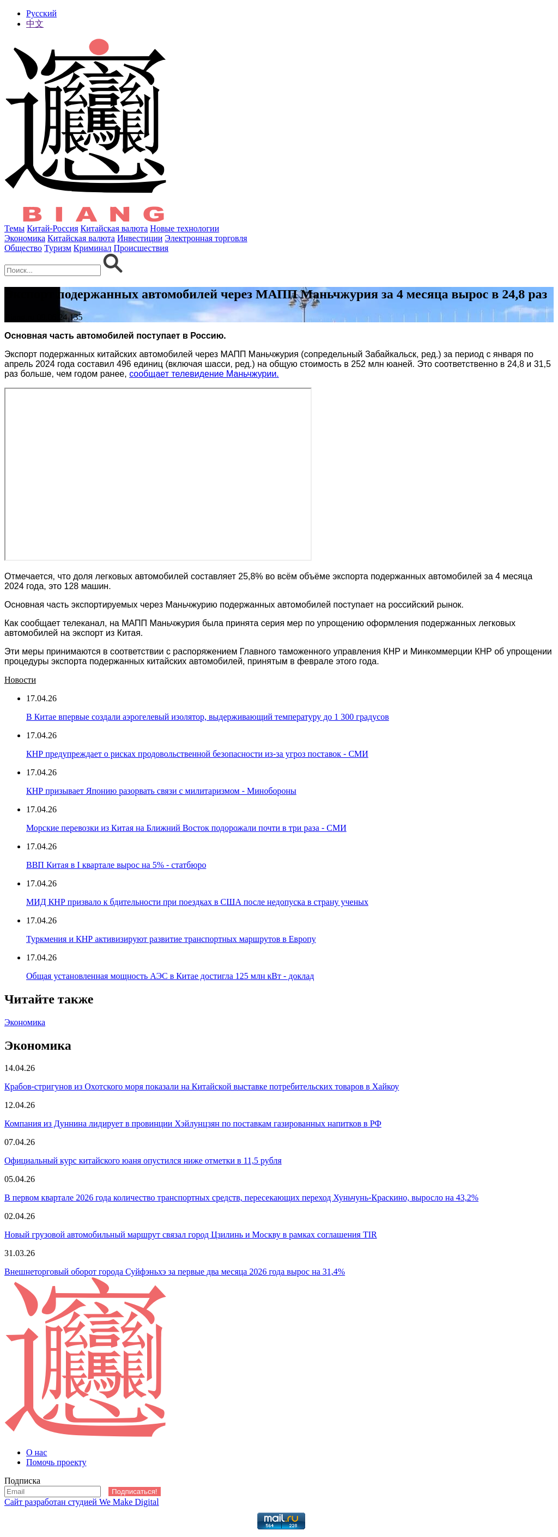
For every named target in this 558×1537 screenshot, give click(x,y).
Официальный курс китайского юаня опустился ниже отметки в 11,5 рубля (143, 1160)
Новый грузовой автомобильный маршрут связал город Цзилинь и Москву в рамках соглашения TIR (190, 1234)
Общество (23, 248)
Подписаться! (134, 1491)
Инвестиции (139, 238)
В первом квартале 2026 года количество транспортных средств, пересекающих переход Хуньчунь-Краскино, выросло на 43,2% (241, 1197)
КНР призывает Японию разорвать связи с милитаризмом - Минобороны (161, 790)
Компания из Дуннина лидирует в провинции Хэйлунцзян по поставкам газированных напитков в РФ (192, 1123)
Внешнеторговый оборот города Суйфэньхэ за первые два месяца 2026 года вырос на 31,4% (174, 1271)
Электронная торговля (206, 238)
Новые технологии (184, 228)
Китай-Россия (52, 228)
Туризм (57, 248)
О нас (36, 1452)
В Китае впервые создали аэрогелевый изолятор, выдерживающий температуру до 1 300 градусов (207, 716)
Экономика (24, 238)
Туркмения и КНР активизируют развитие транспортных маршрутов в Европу (171, 939)
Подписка (22, 1480)
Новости (20, 679)
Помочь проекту (56, 1462)
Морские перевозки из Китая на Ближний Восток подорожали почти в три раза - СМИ (186, 827)
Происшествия (141, 248)
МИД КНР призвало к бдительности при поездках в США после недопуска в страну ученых (197, 902)
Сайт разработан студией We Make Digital (81, 1502)
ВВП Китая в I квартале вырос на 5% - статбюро (116, 864)
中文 (35, 23)
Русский (41, 13)
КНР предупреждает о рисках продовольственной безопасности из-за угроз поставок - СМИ (197, 753)
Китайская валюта (114, 228)
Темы (14, 228)
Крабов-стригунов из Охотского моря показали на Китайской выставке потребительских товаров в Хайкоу (201, 1086)
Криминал (93, 248)
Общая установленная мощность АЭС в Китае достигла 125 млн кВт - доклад (170, 976)
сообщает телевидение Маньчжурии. (204, 373)
